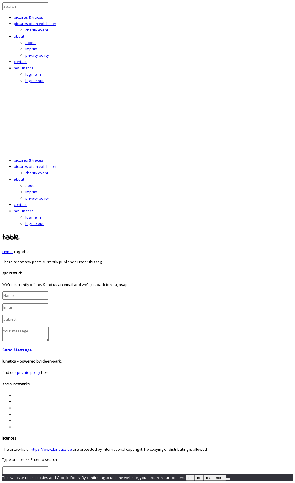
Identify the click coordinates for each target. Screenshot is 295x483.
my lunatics (23, 68)
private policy (28, 372)
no (199, 478)
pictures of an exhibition (35, 23)
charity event (36, 30)
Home (7, 251)
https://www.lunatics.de (51, 449)
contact (20, 61)
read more (215, 478)
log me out (34, 80)
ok (190, 478)
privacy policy (37, 55)
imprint (31, 49)
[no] (228, 479)
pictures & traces (28, 17)
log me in (33, 74)
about (19, 36)
